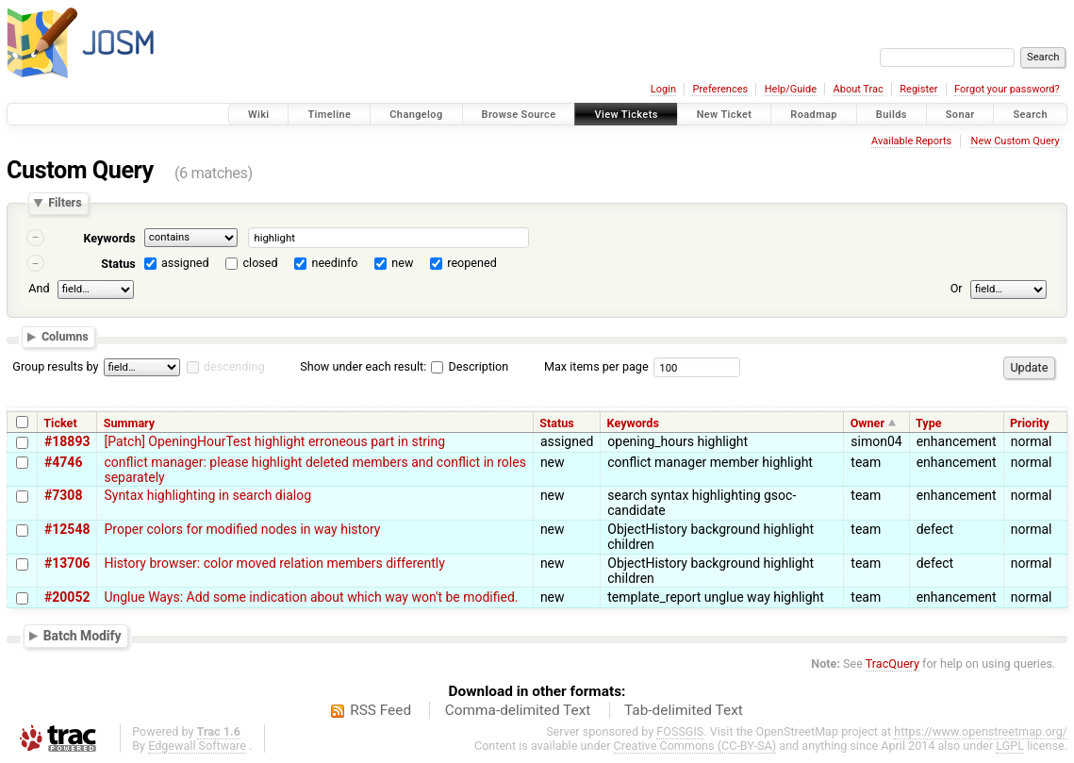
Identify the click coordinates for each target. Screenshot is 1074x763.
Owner (867, 423)
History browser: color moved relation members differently (274, 563)
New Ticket (724, 114)
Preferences (720, 89)
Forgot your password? (1007, 89)
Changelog (415, 114)
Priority (1029, 423)
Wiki (259, 114)
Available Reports (911, 141)
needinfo (334, 263)
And (38, 288)
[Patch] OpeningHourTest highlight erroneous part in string (274, 441)
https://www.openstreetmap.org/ (980, 731)
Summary (129, 423)
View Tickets (625, 114)
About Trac (859, 89)
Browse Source (519, 114)
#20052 (67, 597)
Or (956, 288)
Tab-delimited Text (683, 710)
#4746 (63, 462)
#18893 (67, 441)
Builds (891, 114)
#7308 (63, 495)
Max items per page (596, 366)
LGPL (1010, 745)
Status (118, 264)
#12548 (67, 529)
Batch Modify (82, 635)
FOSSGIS (679, 731)
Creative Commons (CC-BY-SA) (695, 745)
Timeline (329, 114)
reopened (472, 263)
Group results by (55, 366)
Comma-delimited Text (518, 710)
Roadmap (813, 114)
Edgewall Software (197, 745)
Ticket (59, 423)
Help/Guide (791, 89)
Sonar (960, 114)
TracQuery (892, 663)
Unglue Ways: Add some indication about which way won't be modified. (311, 597)
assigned (185, 263)
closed (260, 263)
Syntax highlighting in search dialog (207, 495)
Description (469, 366)
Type (929, 423)
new (402, 263)
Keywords (109, 238)
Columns (65, 337)
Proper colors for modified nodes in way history (242, 529)
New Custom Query (1015, 141)
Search (1030, 114)
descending (234, 366)
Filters (64, 203)
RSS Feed (380, 710)
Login (663, 89)
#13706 (67, 563)
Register (918, 89)
